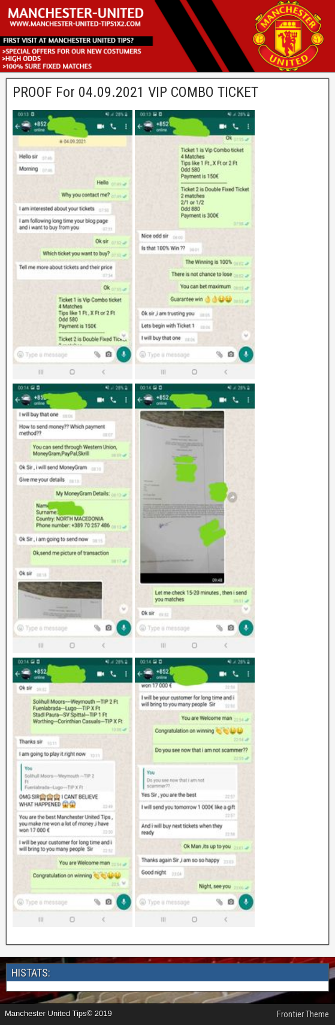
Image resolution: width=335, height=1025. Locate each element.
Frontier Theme (303, 1014)
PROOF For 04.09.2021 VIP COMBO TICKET (135, 92)
